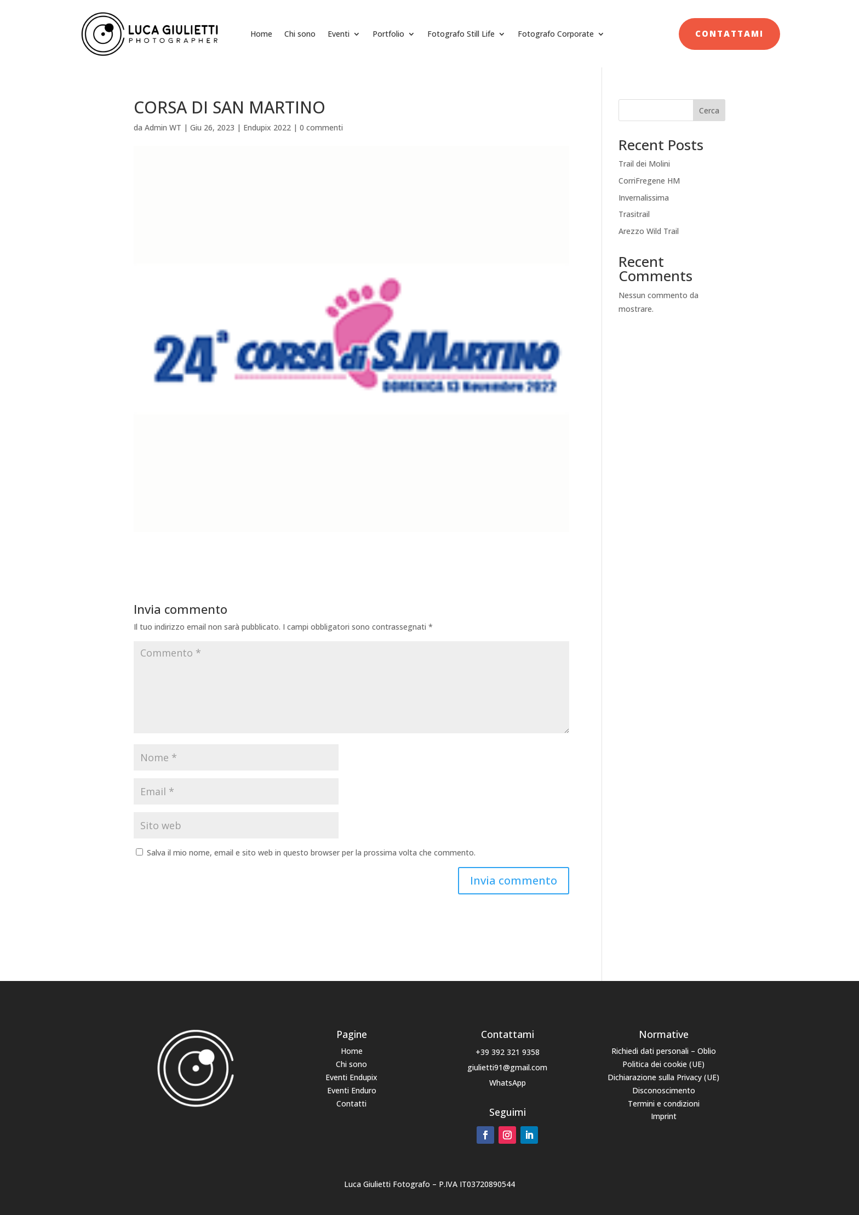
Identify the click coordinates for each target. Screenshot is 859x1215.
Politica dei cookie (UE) (663, 1064)
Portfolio (388, 33)
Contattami (729, 33)
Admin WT (163, 127)
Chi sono (300, 33)
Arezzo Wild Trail (649, 231)
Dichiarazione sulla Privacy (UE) (663, 1077)
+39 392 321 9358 (508, 1052)
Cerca (709, 110)
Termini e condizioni (664, 1103)
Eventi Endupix (351, 1077)
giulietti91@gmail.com (507, 1067)
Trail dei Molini (644, 163)
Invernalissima (644, 197)
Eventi (339, 33)
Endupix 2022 (267, 127)
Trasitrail (634, 214)
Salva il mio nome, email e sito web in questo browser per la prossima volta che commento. (311, 852)
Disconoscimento (663, 1090)
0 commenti (321, 127)
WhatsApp (507, 1082)
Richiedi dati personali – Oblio (663, 1051)
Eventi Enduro (351, 1090)
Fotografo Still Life (461, 33)
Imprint (664, 1116)
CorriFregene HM (649, 180)
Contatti (351, 1103)
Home (261, 33)
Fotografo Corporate (556, 33)
